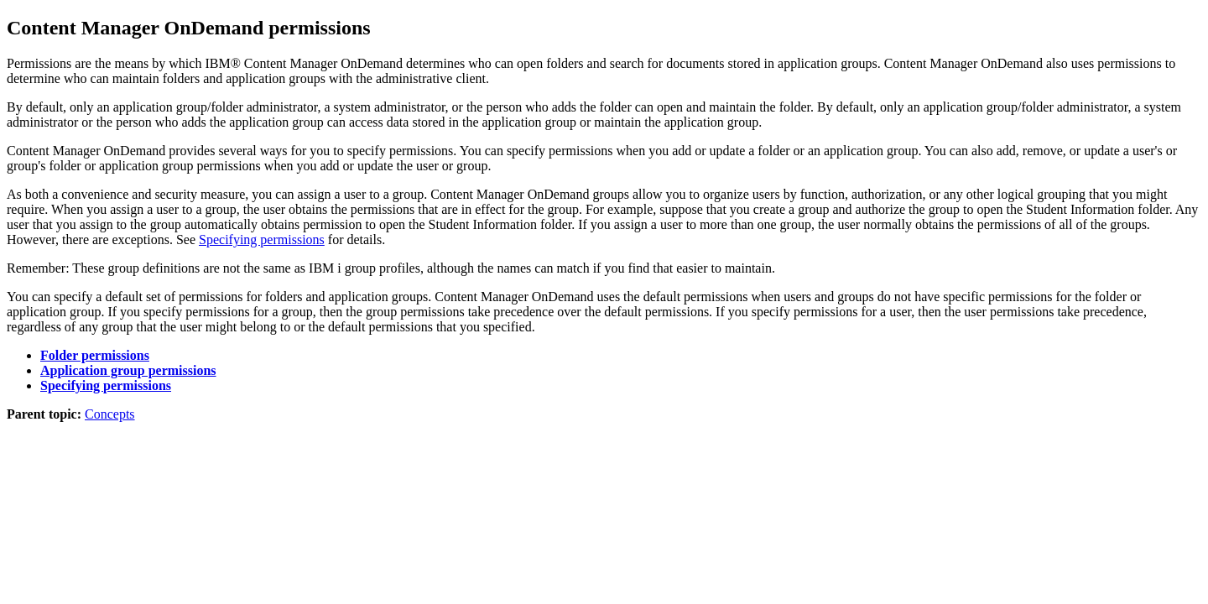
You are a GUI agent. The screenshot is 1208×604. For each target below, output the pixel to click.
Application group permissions (128, 370)
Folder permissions (94, 355)
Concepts (110, 414)
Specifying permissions (262, 239)
